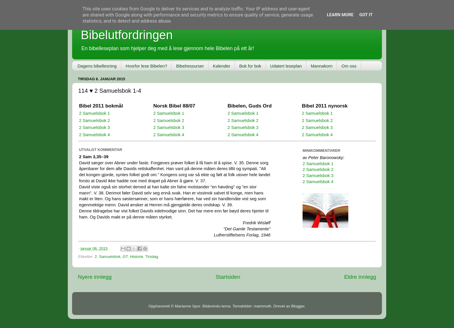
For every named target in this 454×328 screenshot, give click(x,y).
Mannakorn (321, 65)
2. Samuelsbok (107, 256)
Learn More (340, 14)
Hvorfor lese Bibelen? (146, 65)
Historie (136, 256)
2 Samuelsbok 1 (94, 113)
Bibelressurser (190, 65)
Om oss (348, 65)
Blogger (298, 306)
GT (125, 256)
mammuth (262, 306)
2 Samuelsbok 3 (94, 127)
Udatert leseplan (286, 65)
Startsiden (228, 277)
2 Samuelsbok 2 (94, 120)
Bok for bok (250, 65)
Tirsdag (151, 256)
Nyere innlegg (95, 277)
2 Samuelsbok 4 (94, 134)
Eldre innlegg (360, 277)
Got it (366, 14)
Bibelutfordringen (127, 35)
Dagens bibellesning (97, 65)
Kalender (221, 65)
